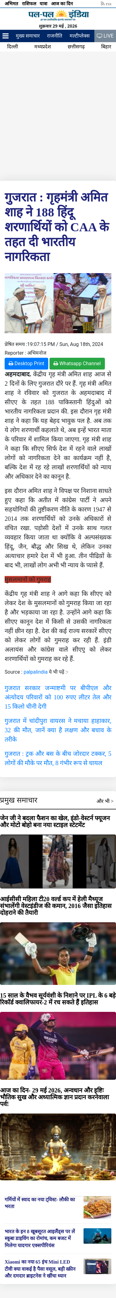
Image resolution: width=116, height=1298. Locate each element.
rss (106, 3)
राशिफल (29, 3)
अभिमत (12, 3)
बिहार (106, 46)
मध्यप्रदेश (42, 46)
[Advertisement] (58, 115)
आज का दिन (62, 3)
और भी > (105, 801)
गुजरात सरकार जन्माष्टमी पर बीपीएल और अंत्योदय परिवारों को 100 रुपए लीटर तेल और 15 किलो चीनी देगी (58, 697)
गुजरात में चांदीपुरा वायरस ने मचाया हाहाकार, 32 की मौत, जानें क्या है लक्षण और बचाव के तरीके (58, 730)
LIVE (105, 36)
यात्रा (44, 3)
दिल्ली (12, 46)
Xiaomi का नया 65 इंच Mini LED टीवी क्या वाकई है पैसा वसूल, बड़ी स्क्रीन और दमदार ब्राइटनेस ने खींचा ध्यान (40, 1268)
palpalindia (36, 672)
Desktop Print (26, 363)
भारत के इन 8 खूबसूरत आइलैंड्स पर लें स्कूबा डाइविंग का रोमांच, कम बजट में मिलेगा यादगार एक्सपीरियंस (40, 1238)
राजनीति (54, 36)
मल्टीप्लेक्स (80, 36)
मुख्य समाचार (28, 36)
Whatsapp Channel (77, 363)
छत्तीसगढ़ (76, 46)
